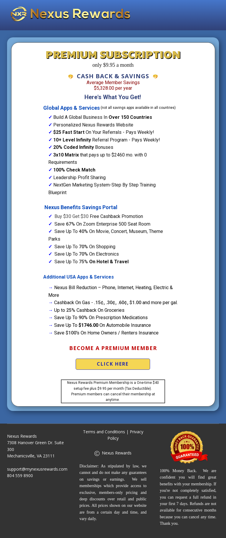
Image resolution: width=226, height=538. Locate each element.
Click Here (113, 364)
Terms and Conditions (104, 431)
